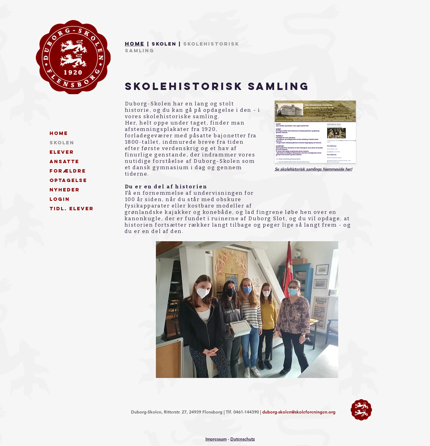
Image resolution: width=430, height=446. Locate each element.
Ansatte (64, 161)
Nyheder (65, 190)
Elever (62, 152)
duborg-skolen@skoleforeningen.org (298, 412)
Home (135, 43)
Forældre (68, 171)
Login (60, 199)
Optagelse (68, 180)
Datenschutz (242, 439)
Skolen (62, 142)
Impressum (216, 439)
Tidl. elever (71, 208)
